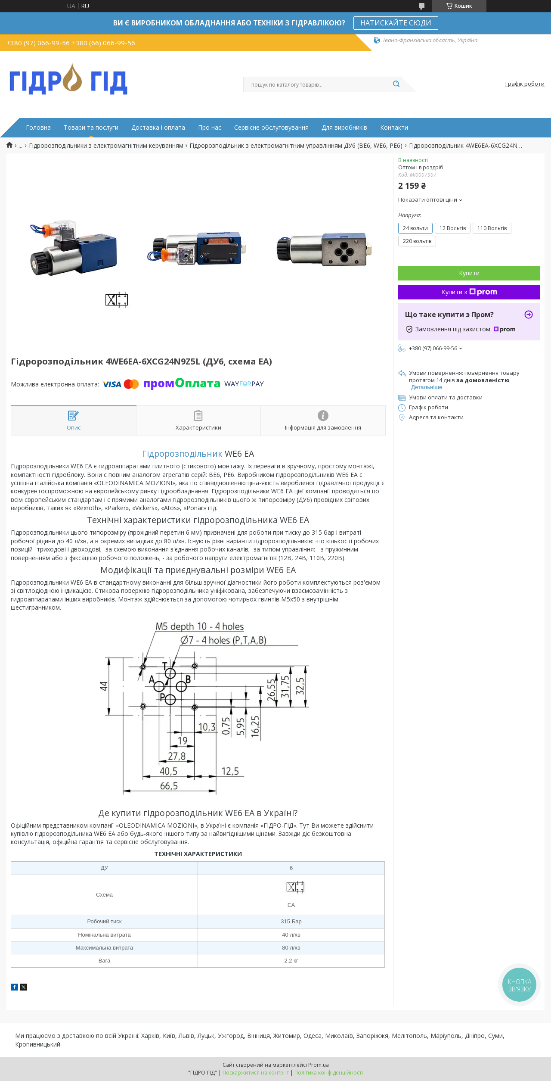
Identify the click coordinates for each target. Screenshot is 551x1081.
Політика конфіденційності (328, 1072)
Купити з (469, 292)
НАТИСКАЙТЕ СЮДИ (395, 23)
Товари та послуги (91, 128)
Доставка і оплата (158, 128)
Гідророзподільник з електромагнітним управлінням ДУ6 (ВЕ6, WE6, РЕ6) (295, 146)
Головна (38, 128)
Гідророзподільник (182, 453)
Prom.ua (318, 1065)
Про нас (209, 128)
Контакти (394, 128)
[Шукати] (396, 84)
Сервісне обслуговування (271, 128)
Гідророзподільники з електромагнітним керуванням (106, 146)
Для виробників (344, 128)
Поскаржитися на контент (256, 1072)
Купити (469, 273)
